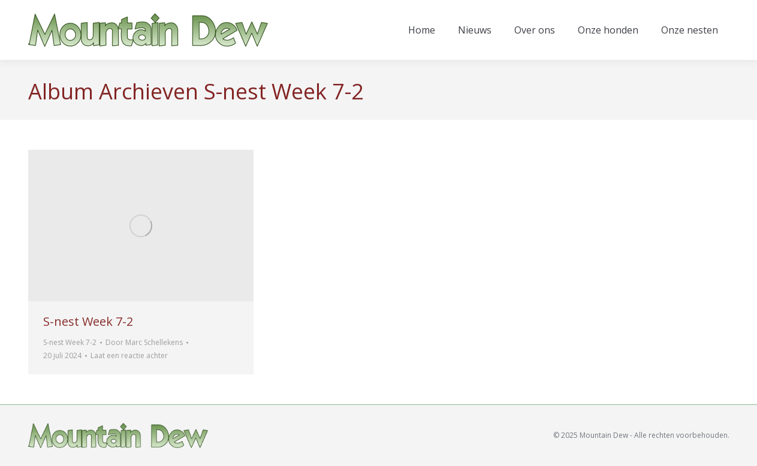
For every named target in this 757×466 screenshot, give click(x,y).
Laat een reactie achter (129, 355)
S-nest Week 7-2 (88, 321)
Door (144, 342)
